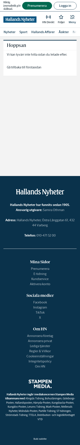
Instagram (40, 307)
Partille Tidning (47, 411)
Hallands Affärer (43, 32)
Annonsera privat (40, 341)
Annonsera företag (40, 336)
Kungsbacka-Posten (63, 402)
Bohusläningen (53, 398)
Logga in (65, 6)
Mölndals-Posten (28, 411)
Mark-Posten (53, 406)
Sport (23, 32)
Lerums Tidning (36, 406)
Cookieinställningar (40, 356)
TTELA (32, 415)
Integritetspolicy (40, 361)
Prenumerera (40, 269)
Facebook (40, 302)
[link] (19, 19)
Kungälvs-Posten (17, 406)
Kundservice (40, 279)
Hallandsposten (23, 402)
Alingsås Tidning (34, 398)
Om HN (40, 366)
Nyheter (10, 32)
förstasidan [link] (33, 67)
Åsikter (64, 32)
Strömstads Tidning (17, 415)
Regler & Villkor (40, 351)
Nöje (76, 32)
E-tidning (40, 274)
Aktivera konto (40, 284)
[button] (72, 19)
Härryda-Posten (42, 402)
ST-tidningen (64, 411)
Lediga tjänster (40, 346)
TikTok (40, 312)
